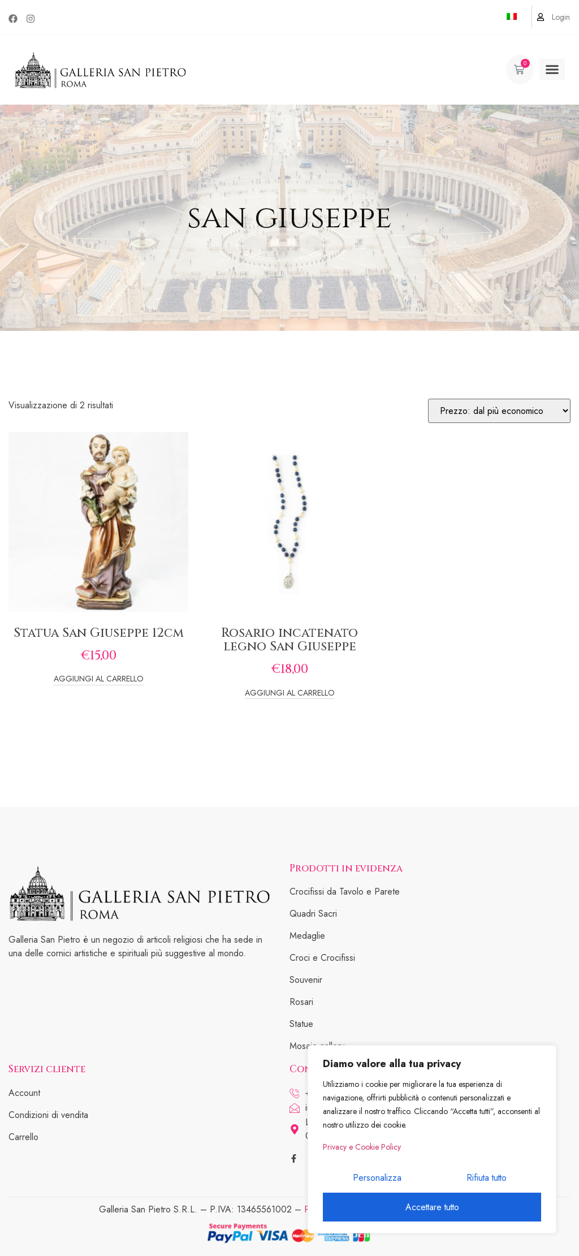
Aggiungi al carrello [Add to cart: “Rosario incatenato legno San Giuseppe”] (290, 693)
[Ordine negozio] (499, 411)
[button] (552, 69)
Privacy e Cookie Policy (362, 1148)
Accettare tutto (432, 1207)
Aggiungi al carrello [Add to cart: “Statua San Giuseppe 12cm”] (99, 679)
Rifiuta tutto (486, 1178)
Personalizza (376, 1178)
